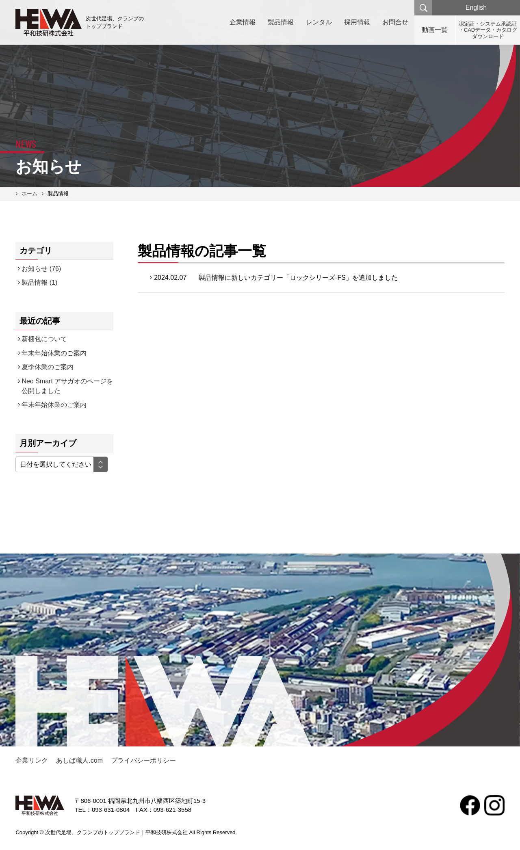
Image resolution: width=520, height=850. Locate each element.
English (476, 7)
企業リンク (31, 760)
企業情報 (243, 22)
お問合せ (395, 22)
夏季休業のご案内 (48, 366)
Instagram (494, 805)
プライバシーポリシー (143, 760)
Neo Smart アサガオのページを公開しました (67, 386)
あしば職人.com (79, 760)
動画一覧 (435, 29)
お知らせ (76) (41, 268)
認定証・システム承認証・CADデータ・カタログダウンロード (488, 30)
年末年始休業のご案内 (54, 353)
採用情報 (357, 22)
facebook (470, 805)
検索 (423, 7)
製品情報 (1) (39, 282)
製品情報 (281, 22)
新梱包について (44, 338)
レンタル (319, 22)
